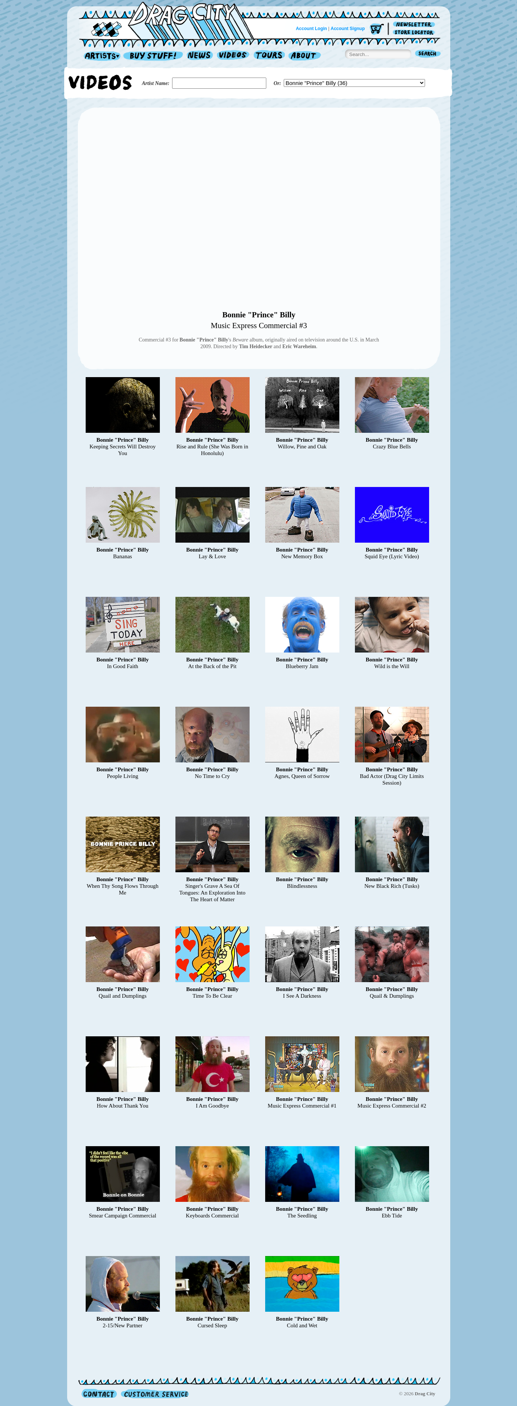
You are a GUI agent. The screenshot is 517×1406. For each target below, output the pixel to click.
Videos (233, 56)
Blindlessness (302, 886)
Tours (269, 56)
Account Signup (348, 28)
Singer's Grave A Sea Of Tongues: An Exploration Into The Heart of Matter (212, 892)
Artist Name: (155, 83)
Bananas (122, 556)
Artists (100, 56)
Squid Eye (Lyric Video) (392, 556)
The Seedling (302, 1216)
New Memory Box (302, 556)
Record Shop (153, 56)
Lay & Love (212, 556)
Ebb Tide (392, 1216)
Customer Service (154, 1393)
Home (171, 20)
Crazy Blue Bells (392, 446)
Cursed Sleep (212, 1325)
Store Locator (415, 32)
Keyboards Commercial (212, 1216)
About (305, 56)
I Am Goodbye (212, 1106)
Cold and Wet (302, 1325)
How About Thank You (122, 1106)
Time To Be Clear (212, 996)
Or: (277, 83)
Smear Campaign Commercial (123, 1216)
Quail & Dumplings (392, 996)
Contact (99, 1393)
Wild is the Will (391, 666)
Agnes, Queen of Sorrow (302, 776)
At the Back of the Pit (212, 666)
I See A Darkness (302, 996)
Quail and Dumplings (122, 996)
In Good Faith (122, 666)
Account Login (311, 28)
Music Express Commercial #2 (392, 1106)
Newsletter (415, 25)
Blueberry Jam (302, 666)
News (200, 56)
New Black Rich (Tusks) (391, 886)
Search (428, 54)
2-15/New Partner (122, 1325)
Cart (376, 29)
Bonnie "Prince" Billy (258, 314)
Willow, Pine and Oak (302, 446)
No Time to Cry (212, 776)
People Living (122, 776)
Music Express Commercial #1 (302, 1106)
